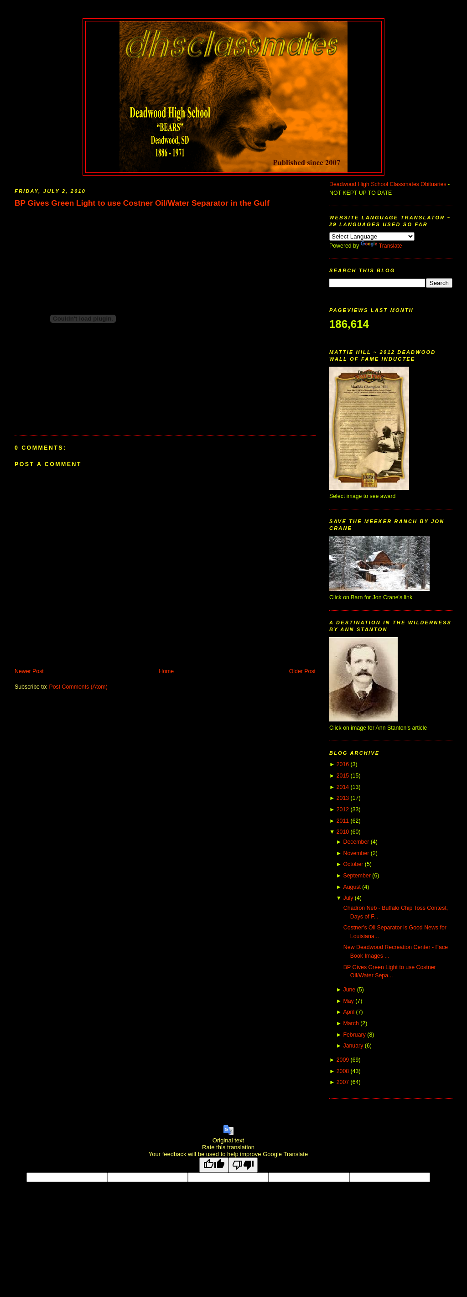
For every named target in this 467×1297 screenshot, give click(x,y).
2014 (343, 787)
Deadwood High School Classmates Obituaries (387, 184)
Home (166, 671)
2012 (343, 809)
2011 (343, 821)
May (348, 1001)
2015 (343, 776)
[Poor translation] (243, 1164)
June (349, 989)
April (348, 1012)
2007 (343, 1082)
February (354, 1035)
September (356, 875)
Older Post (302, 671)
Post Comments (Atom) (78, 687)
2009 (343, 1060)
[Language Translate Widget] (372, 236)
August (351, 887)
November (356, 853)
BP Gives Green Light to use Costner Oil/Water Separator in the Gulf (142, 203)
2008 (343, 1071)
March (350, 1023)
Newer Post (29, 671)
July (348, 898)
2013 (343, 798)
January (353, 1046)
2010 (343, 832)
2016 (343, 764)
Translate (381, 246)
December (356, 842)
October (353, 864)
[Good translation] (213, 1164)
